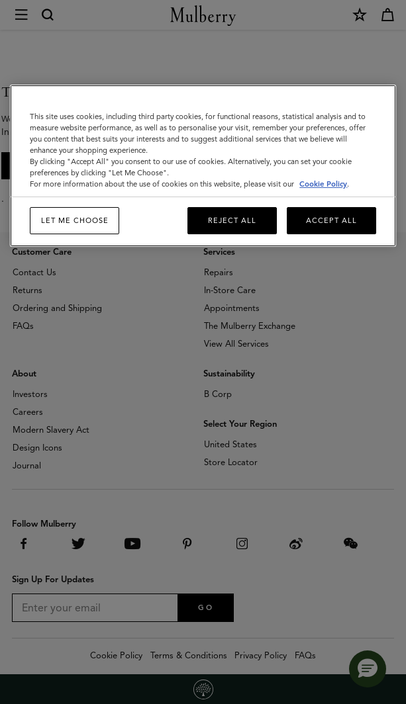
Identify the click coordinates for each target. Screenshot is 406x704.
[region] (202, 166)
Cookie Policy (323, 184)
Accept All (331, 220)
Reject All (232, 220)
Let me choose (75, 220)
